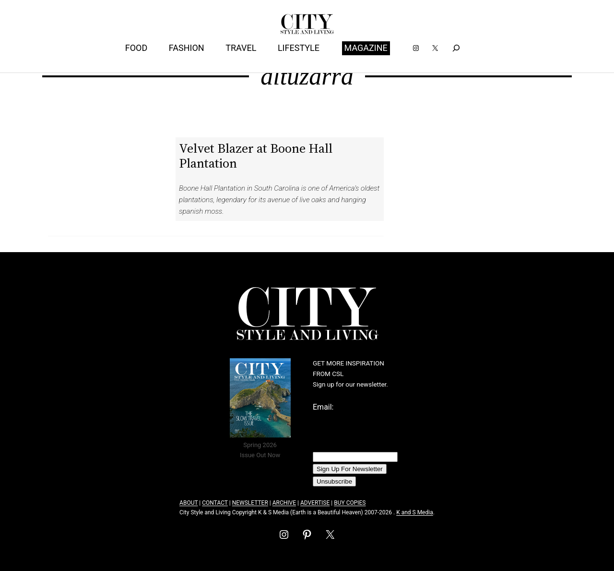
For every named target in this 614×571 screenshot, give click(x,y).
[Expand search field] (456, 48)
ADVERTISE (315, 502)
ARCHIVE (284, 502)
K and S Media (414, 512)
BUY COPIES (350, 502)
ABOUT (188, 502)
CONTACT (214, 502)
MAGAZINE (366, 48)
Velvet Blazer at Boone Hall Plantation (255, 155)
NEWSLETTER (250, 502)
